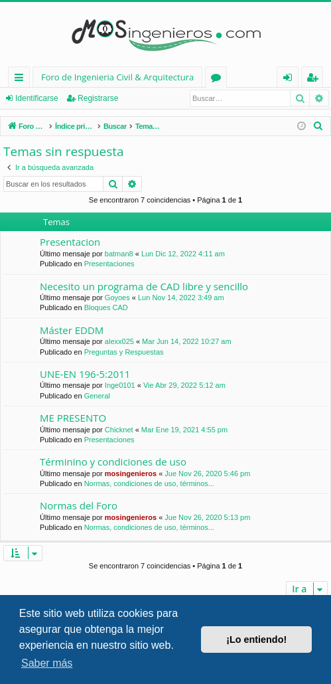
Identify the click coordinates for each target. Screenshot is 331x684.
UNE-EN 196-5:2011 (85, 374)
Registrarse (98, 98)
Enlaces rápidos (21, 79)
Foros (218, 79)
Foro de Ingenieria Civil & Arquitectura (117, 77)
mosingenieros (131, 473)
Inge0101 (120, 385)
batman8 (119, 254)
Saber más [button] (46, 663)
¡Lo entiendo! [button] (256, 639)
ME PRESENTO (73, 417)
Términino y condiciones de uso (113, 461)
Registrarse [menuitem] (315, 79)
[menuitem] (318, 126)
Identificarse (36, 98)
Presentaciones (109, 264)
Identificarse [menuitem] (291, 79)
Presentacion (70, 241)
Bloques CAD (106, 307)
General (97, 396)
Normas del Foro (78, 505)
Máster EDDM (71, 330)
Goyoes (117, 297)
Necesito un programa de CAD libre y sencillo (144, 286)
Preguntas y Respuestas (124, 352)
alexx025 (119, 341)
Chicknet (119, 430)
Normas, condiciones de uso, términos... (149, 483)
